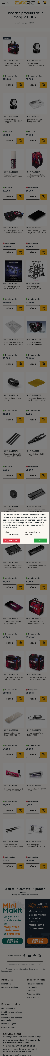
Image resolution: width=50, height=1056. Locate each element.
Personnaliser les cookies (33, 533)
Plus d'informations (12, 533)
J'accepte (40, 540)
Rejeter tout (11, 540)
